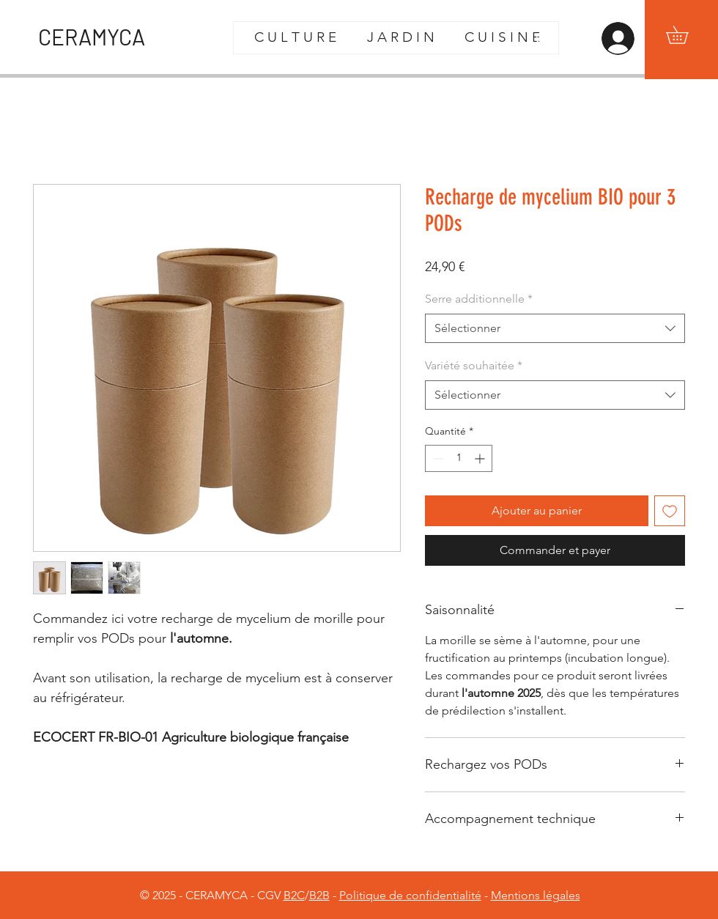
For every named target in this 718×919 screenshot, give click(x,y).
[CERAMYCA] (101, 36)
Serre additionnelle (479, 299)
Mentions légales (535, 895)
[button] (686, 35)
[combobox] (555, 328)
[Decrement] (436, 458)
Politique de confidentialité (410, 895)
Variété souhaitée (473, 365)
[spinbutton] (458, 458)
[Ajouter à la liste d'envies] (669, 510)
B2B (319, 895)
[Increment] (481, 458)
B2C (294, 895)
